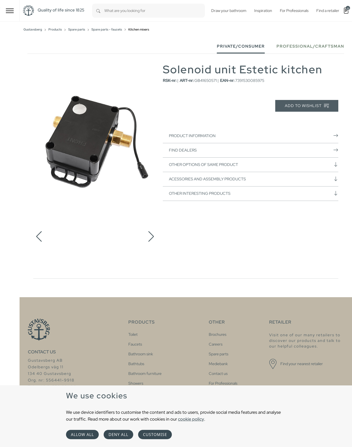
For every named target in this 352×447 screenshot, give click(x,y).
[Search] (98, 10)
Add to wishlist (307, 106)
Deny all (118, 434)
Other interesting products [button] (253, 193)
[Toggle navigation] (10, 10)
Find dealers (253, 150)
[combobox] (154, 10)
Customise (155, 434)
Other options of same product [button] (253, 164)
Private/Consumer (241, 46)
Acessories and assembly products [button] (253, 179)
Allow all (82, 434)
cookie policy (191, 419)
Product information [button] (253, 135)
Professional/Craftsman (310, 46)
